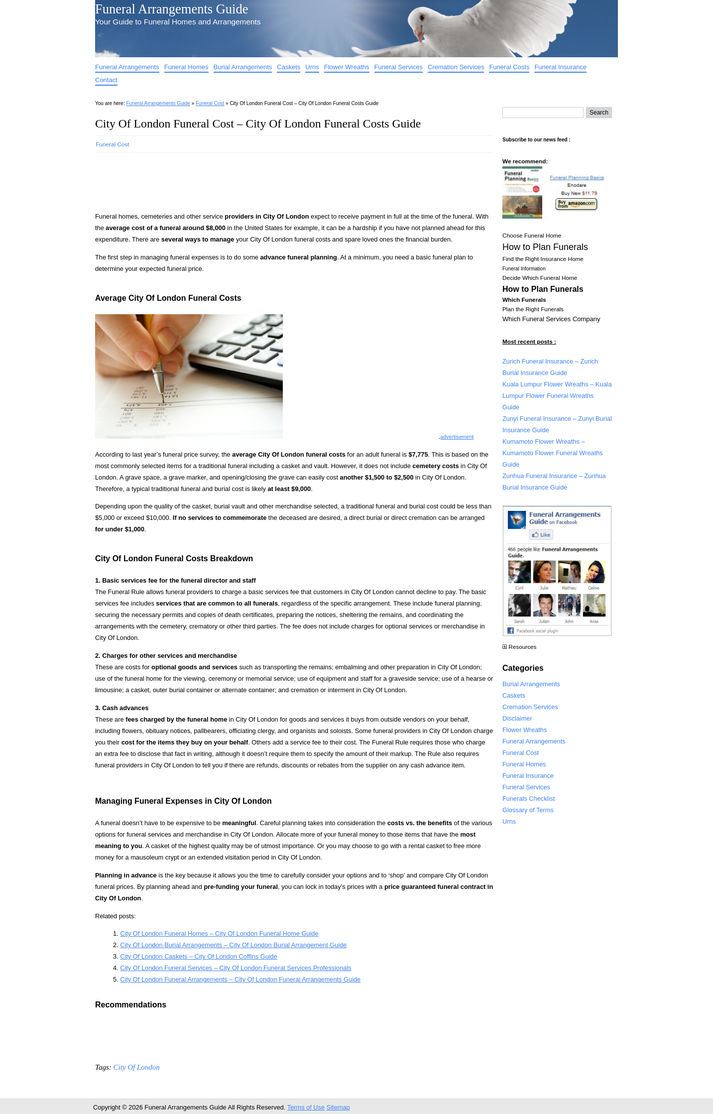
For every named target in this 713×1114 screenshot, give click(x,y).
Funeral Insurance (560, 67)
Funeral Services (398, 67)
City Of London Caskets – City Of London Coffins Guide (198, 956)
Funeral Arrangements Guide (171, 8)
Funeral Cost (210, 103)
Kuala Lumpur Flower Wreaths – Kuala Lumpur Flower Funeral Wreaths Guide (557, 395)
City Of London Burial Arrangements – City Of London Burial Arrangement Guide (233, 945)
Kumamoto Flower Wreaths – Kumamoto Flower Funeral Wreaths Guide (552, 453)
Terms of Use (306, 1107)
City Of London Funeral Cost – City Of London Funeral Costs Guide (258, 123)
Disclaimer (517, 718)
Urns (312, 67)
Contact (106, 80)
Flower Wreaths (346, 67)
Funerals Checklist (528, 798)
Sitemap (338, 1107)
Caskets (288, 67)
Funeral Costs (509, 67)
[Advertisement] (276, 179)
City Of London (136, 1067)
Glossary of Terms (528, 810)
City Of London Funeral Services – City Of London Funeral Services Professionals (235, 968)
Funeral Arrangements (127, 67)
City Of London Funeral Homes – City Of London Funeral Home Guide (219, 933)
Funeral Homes (186, 67)
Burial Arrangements (243, 67)
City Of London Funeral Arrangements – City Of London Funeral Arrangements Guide (240, 979)
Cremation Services (456, 67)
